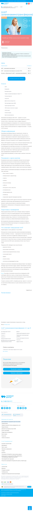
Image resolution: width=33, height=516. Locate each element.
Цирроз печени (20, 341)
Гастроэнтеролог (8, 96)
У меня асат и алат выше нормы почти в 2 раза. (12, 349)
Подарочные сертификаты (7, 432)
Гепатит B (3, 333)
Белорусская (7, 324)
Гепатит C (3, 335)
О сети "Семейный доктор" (6, 441)
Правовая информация (16, 373)
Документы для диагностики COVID (9, 428)
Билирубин (7, 89)
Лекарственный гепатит (6, 338)
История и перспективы (6, 443)
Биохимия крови (8, 91)
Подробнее (7, 41)
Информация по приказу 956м (6, 494)
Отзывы (3, 450)
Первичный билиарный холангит (23, 333)
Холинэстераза (8, 112)
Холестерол (7, 110)
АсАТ (6, 86)
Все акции (6, 42)
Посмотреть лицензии (16, 369)
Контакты (3, 452)
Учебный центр (5, 471)
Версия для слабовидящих (7, 484)
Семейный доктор (6, 414)
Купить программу (5, 430)
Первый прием (5, 423)
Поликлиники (4, 47)
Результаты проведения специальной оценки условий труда (14, 460)
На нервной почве (16, 415)
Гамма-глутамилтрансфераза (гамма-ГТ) (13, 93)
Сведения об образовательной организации (11, 473)
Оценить (29, 486)
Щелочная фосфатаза (9, 115)
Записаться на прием (17, 78)
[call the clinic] (27, 3)
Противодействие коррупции (8, 458)
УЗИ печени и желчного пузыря (11, 107)
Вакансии (3, 468)
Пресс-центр (4, 447)
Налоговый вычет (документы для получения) (11, 421)
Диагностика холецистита (10, 100)
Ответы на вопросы (6, 437)
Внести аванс (4, 434)
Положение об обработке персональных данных (12, 454)
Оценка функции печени (10, 105)
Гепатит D (3, 336)
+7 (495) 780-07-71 (6, 401)
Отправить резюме (5, 470)
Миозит (18, 331)
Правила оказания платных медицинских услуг (11, 425)
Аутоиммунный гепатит (6, 331)
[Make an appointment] (30, 508)
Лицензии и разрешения (6, 448)
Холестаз (18, 339)
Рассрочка (4, 435)
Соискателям (4, 466)
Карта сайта (3, 495)
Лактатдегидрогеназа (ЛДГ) (10, 103)
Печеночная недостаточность (23, 338)
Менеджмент (4, 445)
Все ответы (5, 351)
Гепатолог (7, 98)
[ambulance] (29, 3)
